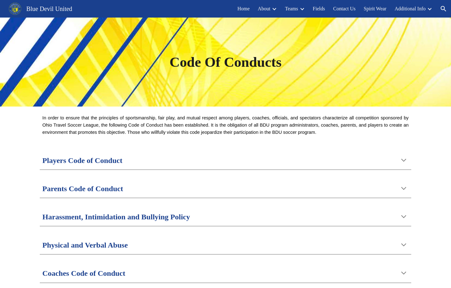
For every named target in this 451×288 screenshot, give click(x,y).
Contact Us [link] (344, 8)
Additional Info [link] (410, 8)
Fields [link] (319, 8)
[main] (225, 62)
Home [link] (243, 8)
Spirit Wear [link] (375, 8)
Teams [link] (291, 8)
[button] (443, 8)
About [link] (264, 8)
